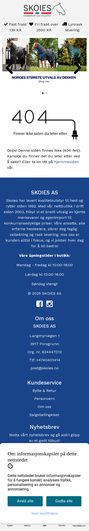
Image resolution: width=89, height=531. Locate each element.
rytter (11, 206)
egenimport (56, 217)
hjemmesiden (66, 162)
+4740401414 (48, 360)
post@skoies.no (45, 368)
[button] (43, 93)
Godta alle (63, 501)
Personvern (44, 398)
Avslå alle (25, 501)
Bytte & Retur (44, 390)
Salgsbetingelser (44, 414)
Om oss (44, 406)
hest (74, 200)
